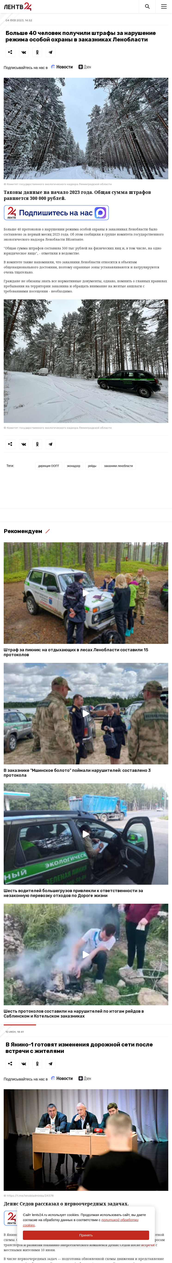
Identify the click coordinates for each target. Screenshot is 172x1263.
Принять (86, 1235)
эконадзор (73, 466)
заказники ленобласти (118, 466)
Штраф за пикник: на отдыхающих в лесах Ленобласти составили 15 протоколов (76, 652)
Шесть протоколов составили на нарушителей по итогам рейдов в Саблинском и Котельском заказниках (74, 1014)
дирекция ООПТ (48, 466)
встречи (148, 1245)
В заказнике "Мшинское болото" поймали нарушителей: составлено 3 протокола (77, 773)
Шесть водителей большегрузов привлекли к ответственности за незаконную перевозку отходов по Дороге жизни (73, 893)
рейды (92, 466)
